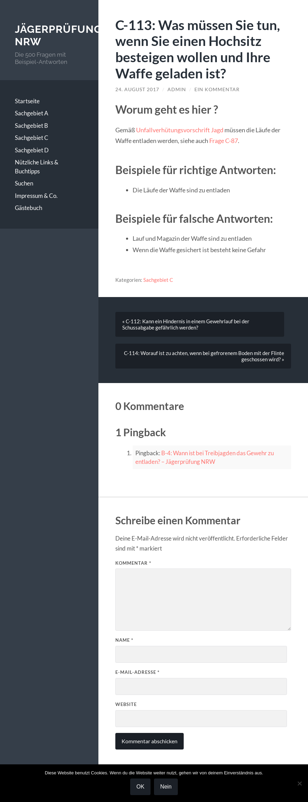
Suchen (24, 183)
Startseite (27, 101)
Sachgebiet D (32, 150)
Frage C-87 (223, 140)
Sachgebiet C (31, 137)
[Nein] (299, 783)
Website (126, 704)
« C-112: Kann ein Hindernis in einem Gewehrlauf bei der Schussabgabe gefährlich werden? (185, 324)
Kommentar (133, 563)
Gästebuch (28, 207)
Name (124, 640)
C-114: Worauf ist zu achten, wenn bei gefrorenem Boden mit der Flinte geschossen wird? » (204, 356)
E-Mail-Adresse (137, 672)
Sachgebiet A (31, 113)
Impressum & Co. (36, 195)
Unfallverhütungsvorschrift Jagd (179, 130)
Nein (166, 787)
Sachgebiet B (31, 125)
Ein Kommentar (217, 89)
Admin (176, 89)
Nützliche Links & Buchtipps (36, 167)
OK (140, 787)
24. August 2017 (137, 89)
